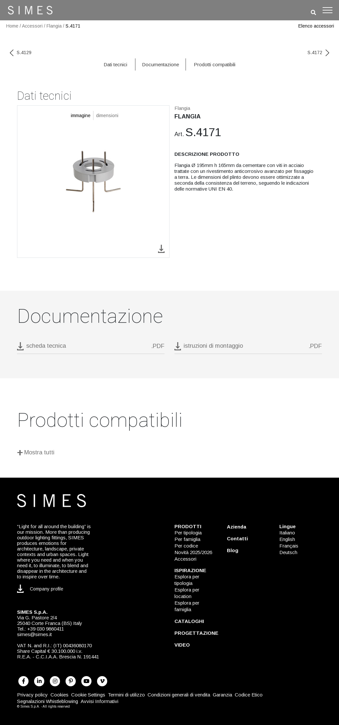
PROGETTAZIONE (196, 633)
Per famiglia (187, 539)
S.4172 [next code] (318, 52)
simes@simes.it (34, 634)
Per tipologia (188, 532)
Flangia (54, 26)
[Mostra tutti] (169, 453)
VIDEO (182, 645)
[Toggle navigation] (327, 10)
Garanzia (222, 694)
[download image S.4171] (161, 248)
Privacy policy (32, 694)
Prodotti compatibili (214, 64)
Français (288, 546)
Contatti (237, 538)
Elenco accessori (316, 26)
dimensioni (107, 115)
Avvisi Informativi (99, 701)
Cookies (59, 694)
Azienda (236, 526)
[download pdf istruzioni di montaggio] (248, 348)
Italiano (287, 532)
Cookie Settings (88, 694)
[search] (313, 12)
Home (12, 26)
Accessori (32, 26)
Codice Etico (249, 694)
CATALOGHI (189, 621)
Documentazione (160, 64)
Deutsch (288, 552)
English (287, 539)
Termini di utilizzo (126, 694)
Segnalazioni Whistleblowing (47, 701)
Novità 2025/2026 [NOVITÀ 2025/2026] (193, 552)
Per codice (186, 546)
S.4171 (73, 26)
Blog (232, 550)
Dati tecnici (115, 64)
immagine (80, 115)
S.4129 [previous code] (20, 52)
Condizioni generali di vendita (179, 694)
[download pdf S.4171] (91, 348)
